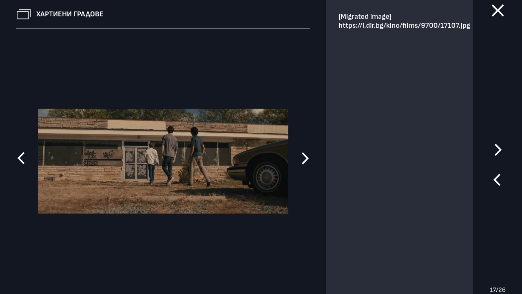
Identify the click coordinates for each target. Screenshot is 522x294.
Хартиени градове (70, 14)
